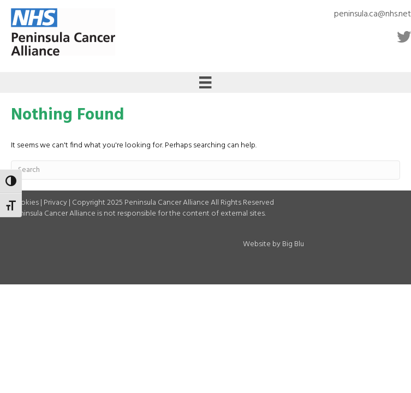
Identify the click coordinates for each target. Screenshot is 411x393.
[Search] (205, 170)
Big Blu (293, 244)
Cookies (25, 202)
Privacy (55, 202)
